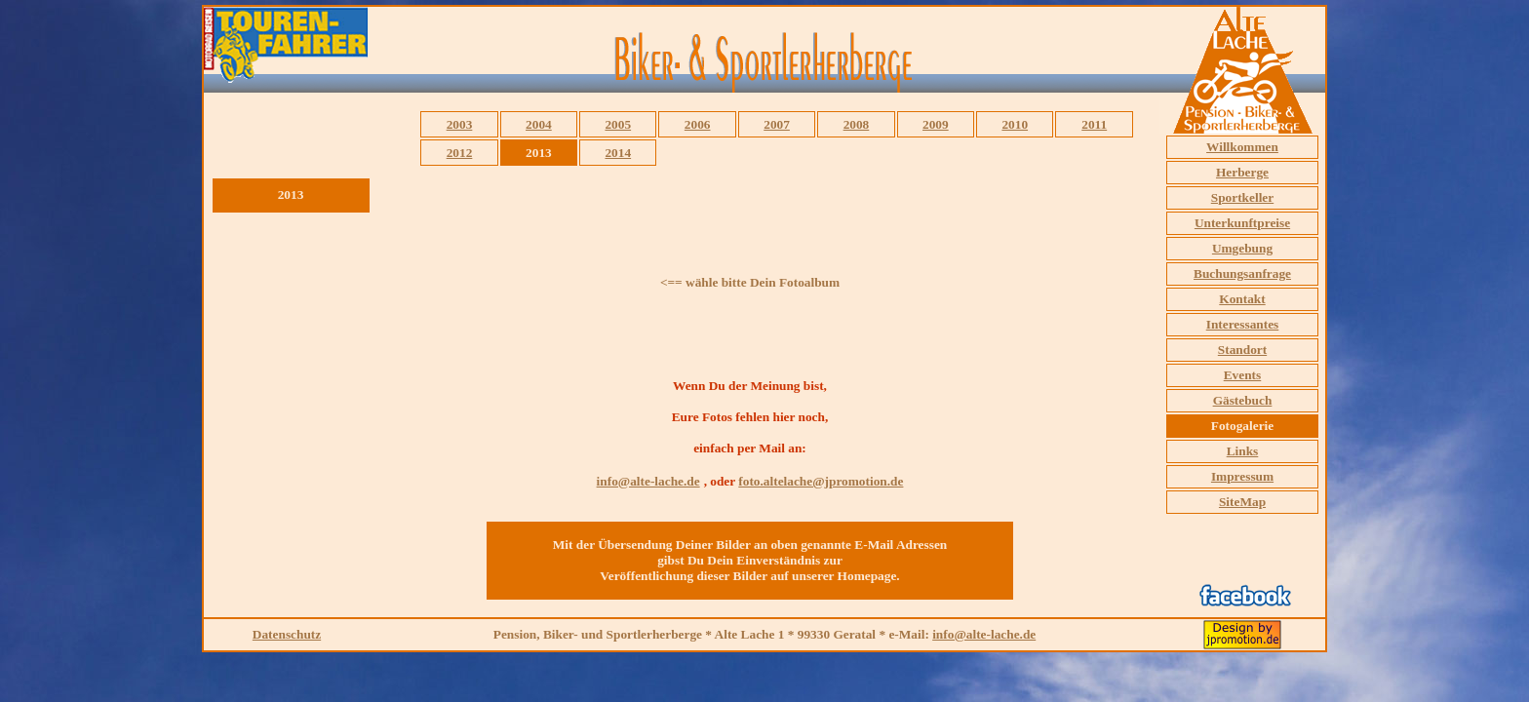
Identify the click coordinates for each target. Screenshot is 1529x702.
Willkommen (1242, 146)
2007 (777, 124)
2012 (460, 152)
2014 (618, 152)
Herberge (1242, 172)
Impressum (1242, 476)
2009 (935, 124)
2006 (698, 124)
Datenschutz (287, 634)
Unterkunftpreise (1242, 222)
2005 (618, 124)
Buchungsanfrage (1242, 273)
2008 (856, 124)
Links (1243, 451)
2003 (460, 124)
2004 (539, 124)
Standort (1242, 349)
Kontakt (1242, 299)
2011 (1094, 124)
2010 (1014, 124)
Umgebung (1242, 248)
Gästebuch (1243, 400)
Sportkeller (1242, 197)
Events (1243, 375)
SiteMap (1242, 501)
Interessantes (1242, 324)
